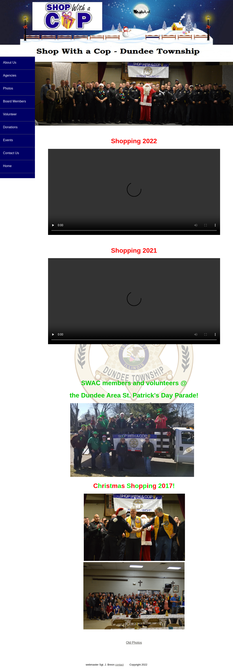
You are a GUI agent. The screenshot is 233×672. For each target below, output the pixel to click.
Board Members (14, 101)
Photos (8, 88)
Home (7, 166)
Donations (10, 127)
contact (119, 664)
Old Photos (134, 642)
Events (8, 140)
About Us (9, 62)
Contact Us (11, 153)
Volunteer (10, 114)
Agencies (9, 75)
